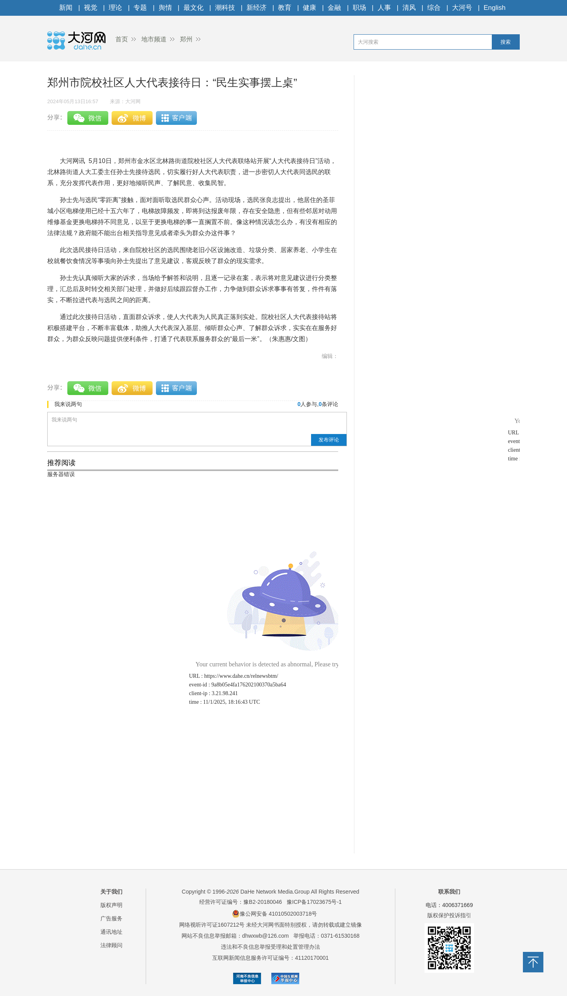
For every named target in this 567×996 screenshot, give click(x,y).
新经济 (256, 7)
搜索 (505, 42)
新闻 (65, 7)
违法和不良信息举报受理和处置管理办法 (270, 947)
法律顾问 (111, 945)
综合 (434, 7)
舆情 (165, 7)
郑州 (186, 39)
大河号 (462, 7)
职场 (359, 7)
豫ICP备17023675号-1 (314, 902)
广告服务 (111, 918)
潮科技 (225, 7)
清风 (409, 7)
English (495, 7)
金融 (334, 7)
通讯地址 (111, 932)
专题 (140, 7)
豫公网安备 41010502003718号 (274, 914)
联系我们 (449, 891)
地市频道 (154, 39)
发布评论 (329, 440)
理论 (115, 7)
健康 (309, 7)
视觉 (90, 7)
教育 (284, 7)
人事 (384, 7)
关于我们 (111, 891)
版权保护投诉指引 (449, 915)
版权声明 (111, 905)
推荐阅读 (61, 463)
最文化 (193, 7)
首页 (121, 39)
